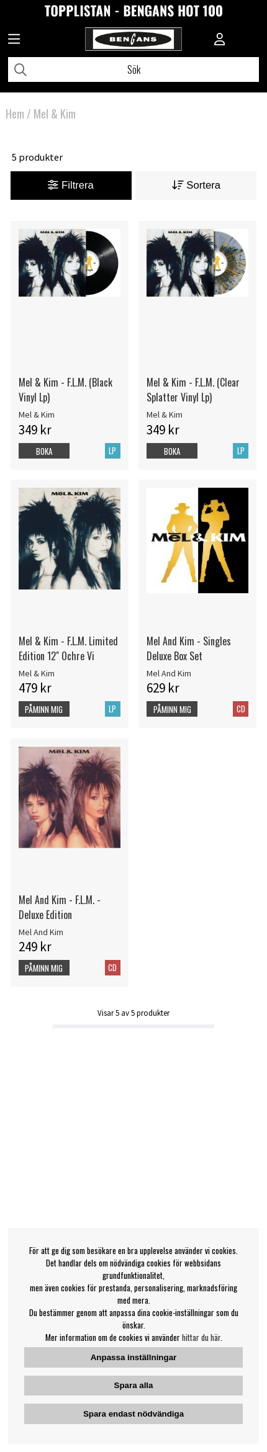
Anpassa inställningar (134, 1357)
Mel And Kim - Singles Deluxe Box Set (189, 648)
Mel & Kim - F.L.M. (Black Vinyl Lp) (65, 390)
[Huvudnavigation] (14, 40)
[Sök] (133, 69)
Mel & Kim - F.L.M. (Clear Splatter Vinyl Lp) (193, 390)
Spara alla (133, 1385)
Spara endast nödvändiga (133, 1413)
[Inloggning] (219, 40)
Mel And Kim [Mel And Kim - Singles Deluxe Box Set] (169, 673)
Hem (15, 113)
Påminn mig (44, 709)
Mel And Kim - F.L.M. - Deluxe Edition (60, 907)
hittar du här (201, 1337)
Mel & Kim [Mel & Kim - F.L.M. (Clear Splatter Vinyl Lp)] (165, 414)
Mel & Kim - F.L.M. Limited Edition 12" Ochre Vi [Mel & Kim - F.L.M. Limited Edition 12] (68, 648)
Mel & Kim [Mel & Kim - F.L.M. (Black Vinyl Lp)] (37, 414)
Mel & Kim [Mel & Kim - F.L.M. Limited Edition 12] (37, 673)
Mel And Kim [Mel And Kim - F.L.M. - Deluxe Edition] (41, 932)
